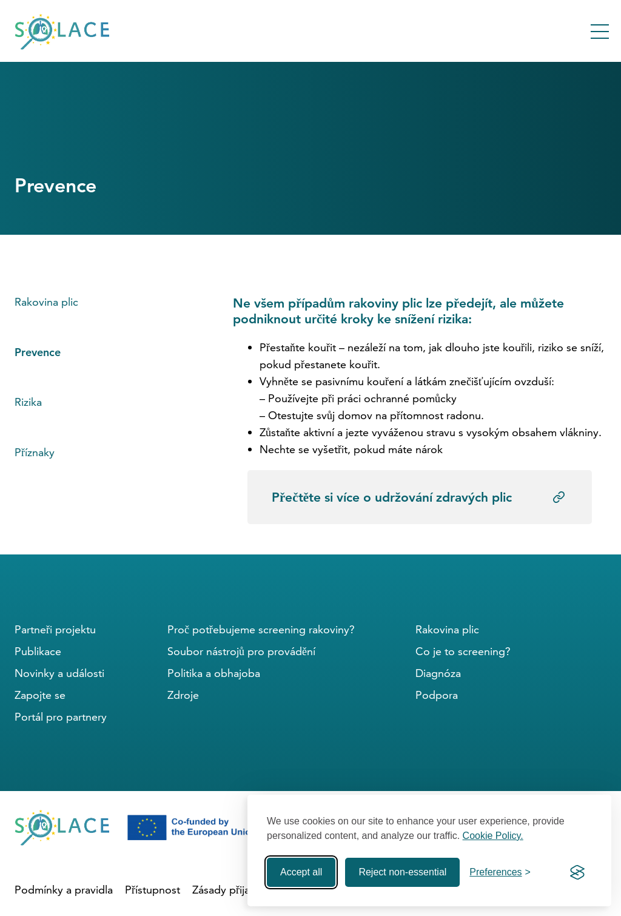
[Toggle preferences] (500, 872)
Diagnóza (438, 673)
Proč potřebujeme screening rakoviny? (261, 629)
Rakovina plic (46, 302)
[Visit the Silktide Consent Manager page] (577, 872)
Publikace (38, 651)
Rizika (28, 402)
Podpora (436, 695)
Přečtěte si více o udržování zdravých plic (392, 497)
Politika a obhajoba (213, 673)
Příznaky (35, 452)
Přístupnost (152, 890)
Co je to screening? (463, 651)
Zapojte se (40, 695)
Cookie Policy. (493, 835)
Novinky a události (59, 673)
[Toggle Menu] (600, 31)
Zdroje (183, 695)
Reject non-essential (402, 872)
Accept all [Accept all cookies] (301, 872)
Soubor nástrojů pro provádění (241, 651)
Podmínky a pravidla (64, 890)
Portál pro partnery (61, 717)
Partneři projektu (55, 629)
